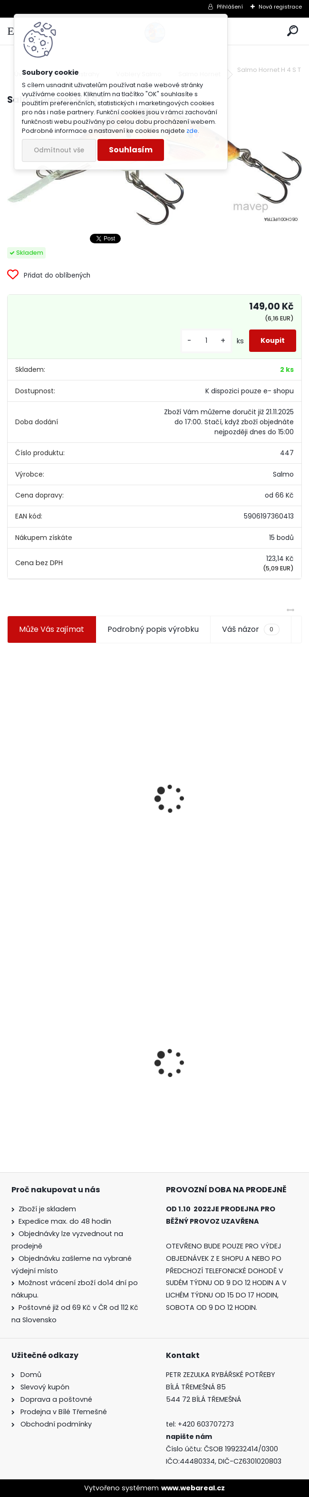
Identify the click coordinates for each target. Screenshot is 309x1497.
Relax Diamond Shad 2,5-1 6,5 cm (226, 1062)
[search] (292, 31)
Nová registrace (280, 6)
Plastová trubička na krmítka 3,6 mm (225, 747)
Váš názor (250, 629)
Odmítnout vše (59, 150)
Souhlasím (131, 149)
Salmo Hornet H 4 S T (53, 1044)
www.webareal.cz (193, 1488)
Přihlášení (230, 6)
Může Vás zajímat (51, 629)
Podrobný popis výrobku (153, 629)
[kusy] (206, 340)
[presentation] (11, 775)
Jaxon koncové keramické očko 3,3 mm (78, 750)
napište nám (189, 1436)
